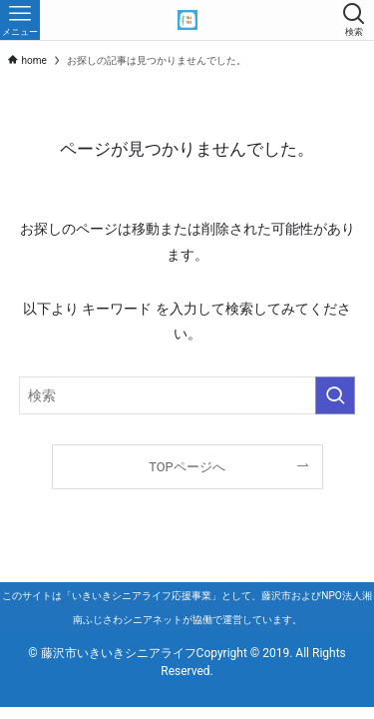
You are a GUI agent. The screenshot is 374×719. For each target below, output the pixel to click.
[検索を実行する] (335, 395)
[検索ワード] (187, 395)
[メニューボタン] (20, 20)
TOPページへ (186, 466)
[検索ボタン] (354, 20)
